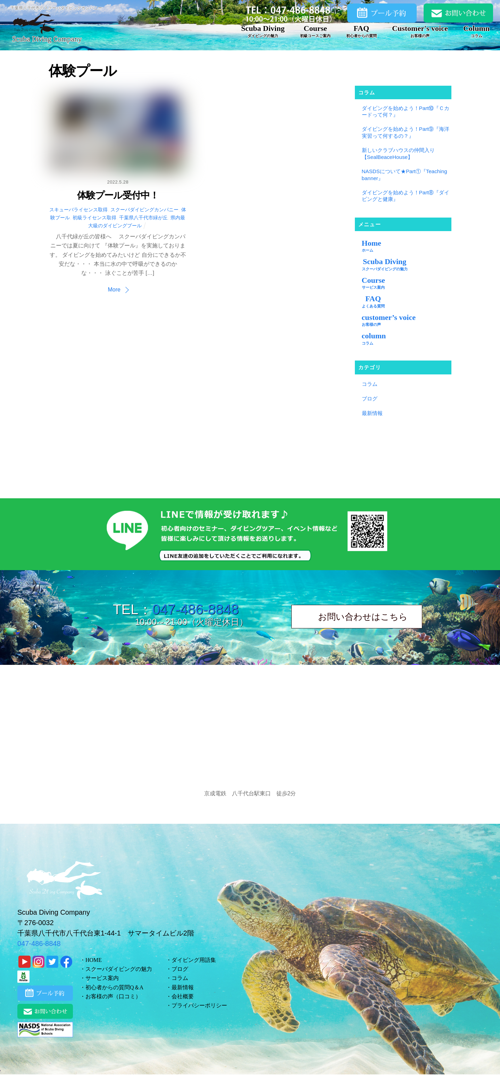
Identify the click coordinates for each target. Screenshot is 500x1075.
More (114, 290)
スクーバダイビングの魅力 (118, 969)
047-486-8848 (195, 609)
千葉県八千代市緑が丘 (143, 217)
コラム (369, 384)
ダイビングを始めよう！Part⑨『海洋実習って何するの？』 (406, 132)
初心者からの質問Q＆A (114, 987)
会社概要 (183, 996)
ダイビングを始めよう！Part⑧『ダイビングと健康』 (406, 195)
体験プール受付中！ (118, 195)
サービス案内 (102, 978)
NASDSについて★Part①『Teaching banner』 (404, 174)
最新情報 (372, 413)
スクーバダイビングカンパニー (144, 209)
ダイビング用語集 (194, 960)
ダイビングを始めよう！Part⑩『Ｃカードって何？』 (406, 111)
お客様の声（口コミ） (113, 996)
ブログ (369, 398)
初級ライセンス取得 (94, 217)
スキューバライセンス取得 (78, 209)
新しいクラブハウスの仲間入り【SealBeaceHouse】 (398, 153)
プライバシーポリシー (199, 1005)
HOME (93, 960)
